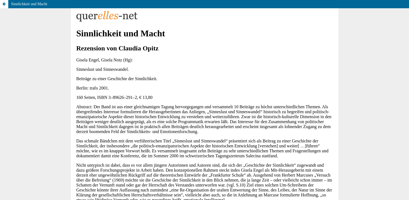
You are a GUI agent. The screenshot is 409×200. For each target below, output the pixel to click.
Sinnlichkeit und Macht (29, 4)
